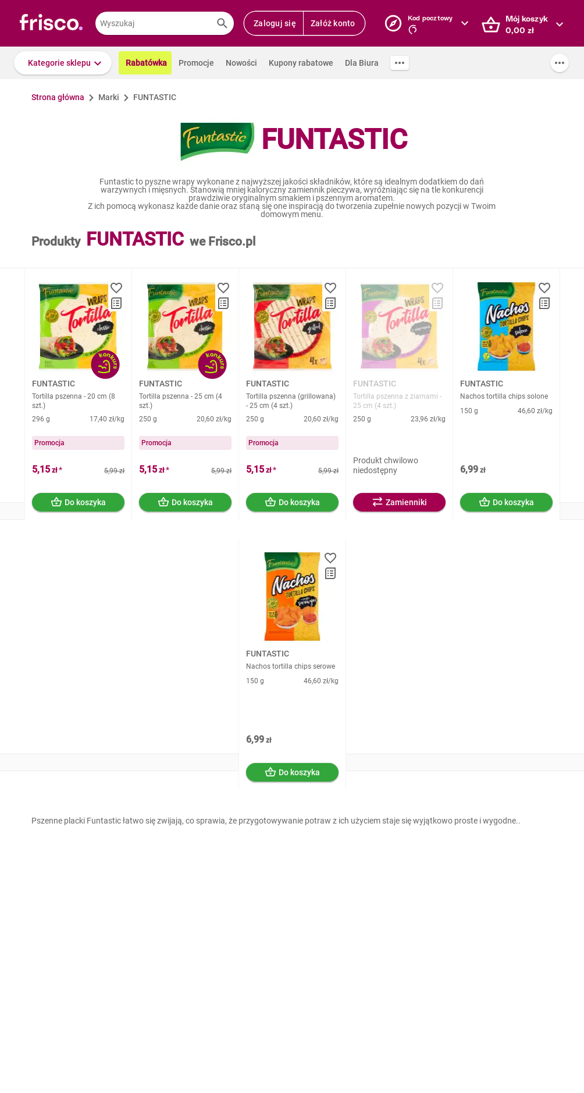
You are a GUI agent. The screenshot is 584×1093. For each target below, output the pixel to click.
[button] (63, 62)
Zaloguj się (275, 23)
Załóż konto (333, 23)
